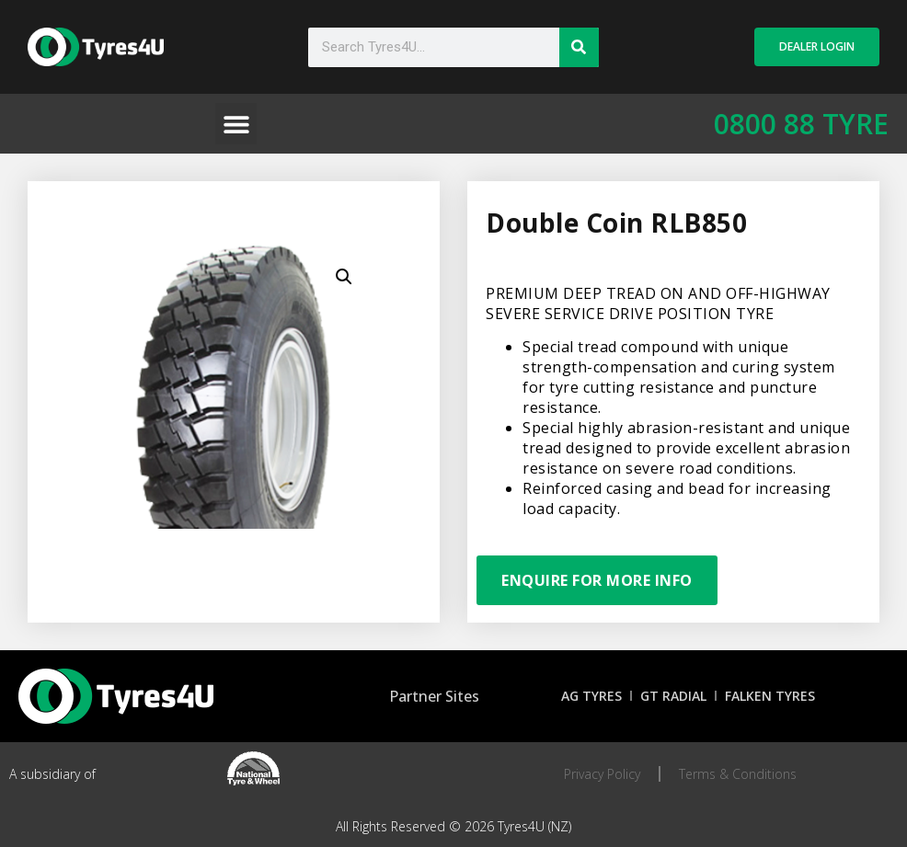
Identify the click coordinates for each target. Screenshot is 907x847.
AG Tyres (591, 695)
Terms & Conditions (738, 774)
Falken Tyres (770, 695)
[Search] (579, 47)
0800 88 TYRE (801, 124)
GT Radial (673, 695)
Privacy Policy (602, 774)
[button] (236, 123)
